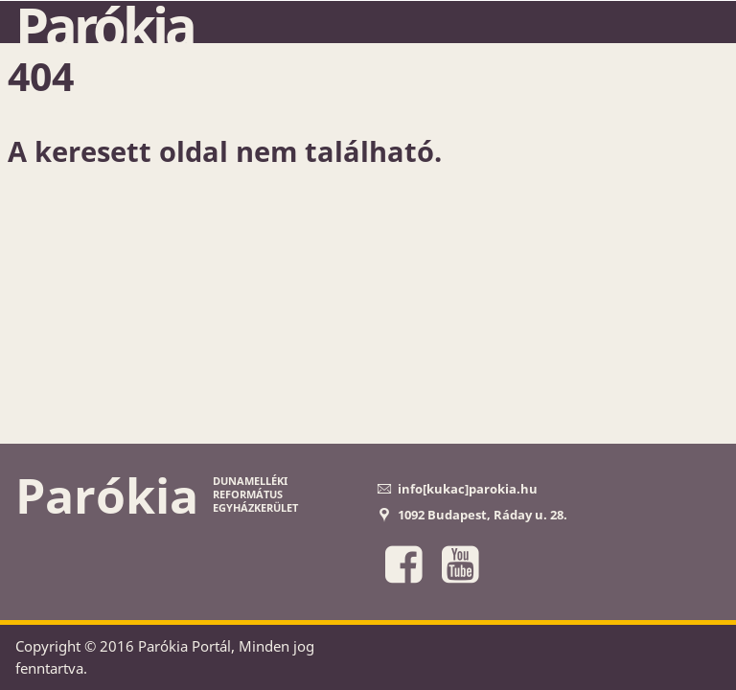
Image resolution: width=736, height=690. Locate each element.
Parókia (104, 26)
